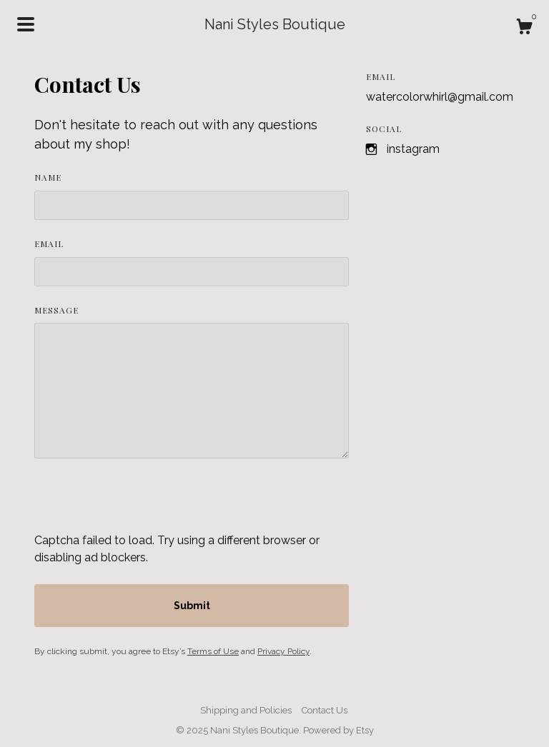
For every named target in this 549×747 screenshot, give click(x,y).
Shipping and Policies (246, 710)
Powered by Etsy (338, 730)
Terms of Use (213, 651)
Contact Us (324, 710)
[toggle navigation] (25, 24)
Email (49, 243)
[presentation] (143, 504)
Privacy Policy (283, 651)
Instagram (413, 149)
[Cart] (524, 28)
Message (56, 310)
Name (47, 177)
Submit (192, 605)
